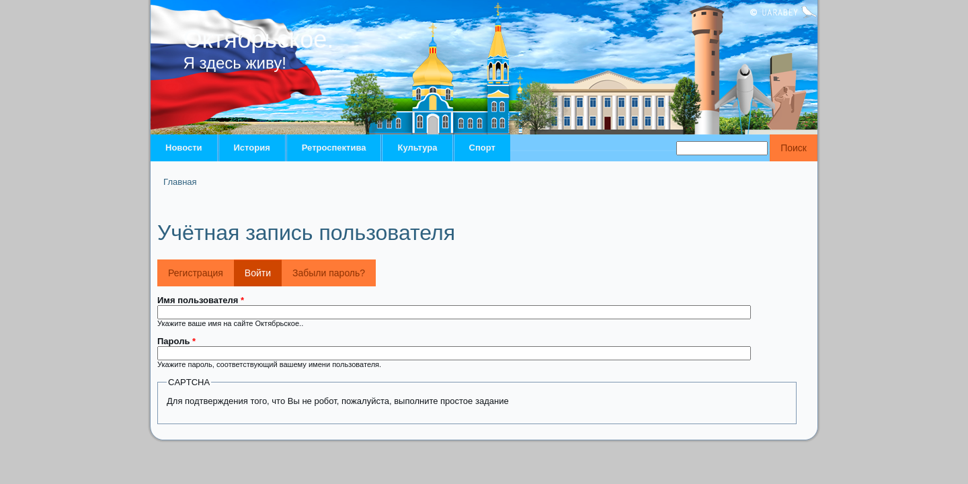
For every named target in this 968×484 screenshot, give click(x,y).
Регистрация (195, 273)
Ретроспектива (334, 148)
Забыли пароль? (328, 273)
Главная (179, 182)
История (252, 148)
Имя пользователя (200, 300)
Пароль (176, 341)
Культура (417, 148)
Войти (263, 268)
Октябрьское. (259, 39)
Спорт (482, 148)
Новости (183, 148)
